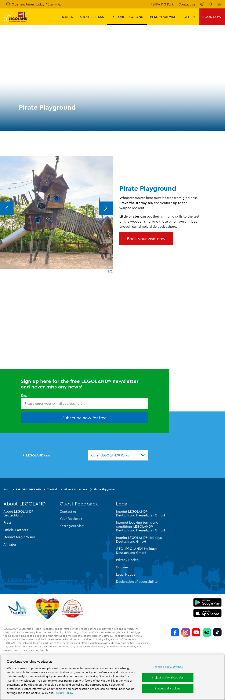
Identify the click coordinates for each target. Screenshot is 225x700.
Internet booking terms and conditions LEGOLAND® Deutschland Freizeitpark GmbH (140, 526)
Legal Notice (125, 574)
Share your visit (72, 526)
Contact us (186, 4)
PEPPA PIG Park (162, 4)
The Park (52, 489)
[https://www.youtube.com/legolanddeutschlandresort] (196, 632)
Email (25, 395)
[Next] (106, 208)
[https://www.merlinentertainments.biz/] (18, 608)
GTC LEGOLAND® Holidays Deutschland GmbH (136, 550)
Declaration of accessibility (137, 581)
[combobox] (118, 455)
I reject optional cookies (167, 677)
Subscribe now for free (84, 417)
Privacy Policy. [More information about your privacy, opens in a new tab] (64, 693)
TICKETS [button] (66, 17)
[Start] (47, 608)
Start (6, 489)
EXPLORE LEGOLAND (28, 489)
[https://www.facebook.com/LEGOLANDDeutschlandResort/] (175, 632)
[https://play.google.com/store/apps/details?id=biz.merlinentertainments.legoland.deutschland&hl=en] (207, 602)
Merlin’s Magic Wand (19, 537)
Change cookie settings (167, 667)
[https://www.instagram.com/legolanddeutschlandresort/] (185, 632)
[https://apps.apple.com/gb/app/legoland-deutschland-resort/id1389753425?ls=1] (207, 613)
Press (7, 522)
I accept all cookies (167, 688)
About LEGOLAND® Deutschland (18, 513)
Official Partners (15, 529)
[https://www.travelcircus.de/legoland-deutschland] (72, 608)
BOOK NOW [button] (212, 17)
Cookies (122, 567)
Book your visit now (146, 238)
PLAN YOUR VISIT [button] (163, 17)
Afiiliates (10, 544)
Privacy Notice (127, 560)
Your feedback (71, 518)
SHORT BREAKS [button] (92, 17)
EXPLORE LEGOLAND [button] (126, 17)
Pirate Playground (105, 489)
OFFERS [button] (190, 17)
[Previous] (7, 208)
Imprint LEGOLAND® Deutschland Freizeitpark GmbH (140, 513)
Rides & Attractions (75, 489)
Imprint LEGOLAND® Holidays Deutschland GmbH (139, 539)
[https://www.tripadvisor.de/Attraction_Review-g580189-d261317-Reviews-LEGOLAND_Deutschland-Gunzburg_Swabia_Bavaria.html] (207, 632)
